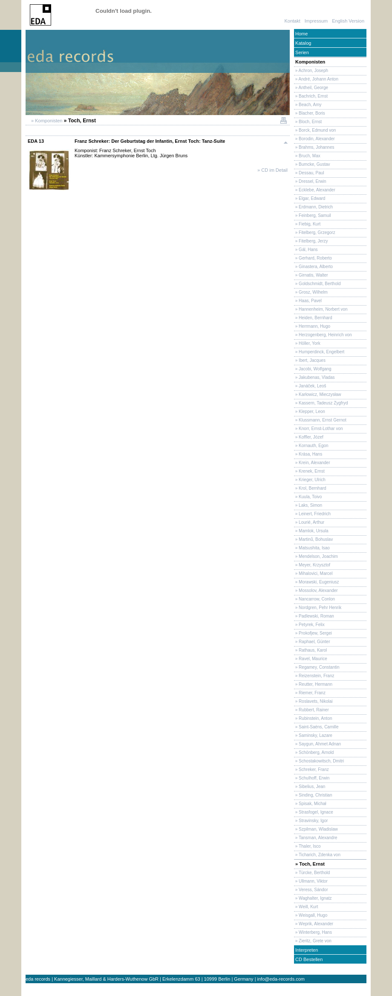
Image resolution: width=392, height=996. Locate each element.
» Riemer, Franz (310, 692)
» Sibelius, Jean (309, 786)
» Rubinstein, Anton (313, 718)
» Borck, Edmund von (315, 130)
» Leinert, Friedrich (312, 513)
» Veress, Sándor (311, 889)
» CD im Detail (272, 170)
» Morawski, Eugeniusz (316, 582)
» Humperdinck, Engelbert (319, 351)
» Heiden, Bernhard (313, 317)
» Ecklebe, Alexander (314, 190)
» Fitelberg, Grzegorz (314, 232)
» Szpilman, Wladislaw (316, 829)
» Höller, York (307, 343)
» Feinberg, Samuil (312, 215)
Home (301, 33)
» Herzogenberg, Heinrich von (323, 334)
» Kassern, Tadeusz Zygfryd (321, 403)
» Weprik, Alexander (313, 923)
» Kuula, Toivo (308, 496)
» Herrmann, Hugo (312, 326)
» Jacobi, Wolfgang (312, 369)
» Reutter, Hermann (313, 684)
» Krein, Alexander (312, 462)
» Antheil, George (311, 87)
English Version (348, 20)
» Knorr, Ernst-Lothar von (318, 428)
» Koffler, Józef (308, 437)
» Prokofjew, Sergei (313, 633)
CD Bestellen (308, 959)
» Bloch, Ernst (308, 121)
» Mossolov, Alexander (316, 590)
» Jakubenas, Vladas (314, 377)
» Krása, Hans (308, 454)
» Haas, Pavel (308, 300)
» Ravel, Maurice (310, 658)
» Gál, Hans (306, 249)
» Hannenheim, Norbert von (321, 309)
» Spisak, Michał (310, 803)
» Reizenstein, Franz (314, 675)
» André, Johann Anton (316, 79)
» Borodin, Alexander (314, 138)
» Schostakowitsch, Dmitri (319, 761)
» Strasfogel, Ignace (313, 812)
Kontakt (292, 20)
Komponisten (309, 61)
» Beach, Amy (307, 104)
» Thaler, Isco (307, 846)
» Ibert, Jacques (310, 360)
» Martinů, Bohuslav (313, 539)
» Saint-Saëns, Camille (316, 727)
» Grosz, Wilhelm (311, 292)
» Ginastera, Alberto (313, 266)
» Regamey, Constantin (317, 667)
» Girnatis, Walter (311, 275)
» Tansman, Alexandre (315, 837)
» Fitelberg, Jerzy (311, 241)
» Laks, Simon (308, 505)
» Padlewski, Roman (314, 616)
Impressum (316, 20)
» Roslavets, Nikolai (313, 701)
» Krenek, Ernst (309, 471)
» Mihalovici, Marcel (313, 573)
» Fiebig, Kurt (307, 224)
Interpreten (306, 950)
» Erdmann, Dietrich (313, 207)
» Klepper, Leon (309, 411)
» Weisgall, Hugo (310, 915)
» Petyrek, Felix (309, 624)
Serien (301, 52)
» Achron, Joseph (311, 70)
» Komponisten (46, 120)
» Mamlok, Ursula (311, 530)
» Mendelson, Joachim (316, 556)
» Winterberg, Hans (313, 932)
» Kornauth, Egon (311, 445)
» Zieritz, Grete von (312, 940)
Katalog (302, 43)
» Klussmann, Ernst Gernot (320, 420)
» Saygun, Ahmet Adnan (317, 744)
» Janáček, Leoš (310, 386)
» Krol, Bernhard (310, 488)
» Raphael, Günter (312, 641)
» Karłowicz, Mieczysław (317, 394)
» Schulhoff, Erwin (311, 778)
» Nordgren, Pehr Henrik (317, 607)
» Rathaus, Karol (310, 650)
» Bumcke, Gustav (312, 164)
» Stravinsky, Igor (311, 820)
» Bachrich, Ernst (311, 96)
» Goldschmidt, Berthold (317, 283)
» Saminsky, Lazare (313, 735)
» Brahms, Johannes (314, 147)
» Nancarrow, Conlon (314, 599)
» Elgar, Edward (309, 198)
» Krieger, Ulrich (310, 479)
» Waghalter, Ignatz (313, 898)
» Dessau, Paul (309, 172)
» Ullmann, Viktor (311, 881)
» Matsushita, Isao (312, 548)
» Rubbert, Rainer (311, 709)
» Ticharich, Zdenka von (317, 854)
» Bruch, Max (307, 155)
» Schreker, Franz (311, 769)
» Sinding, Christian (313, 795)
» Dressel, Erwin (310, 181)
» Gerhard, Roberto (313, 258)
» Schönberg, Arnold (314, 752)
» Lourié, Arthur (309, 522)
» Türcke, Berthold (312, 872)
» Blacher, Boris (309, 113)
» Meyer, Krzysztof (312, 565)
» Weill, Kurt (306, 906)
